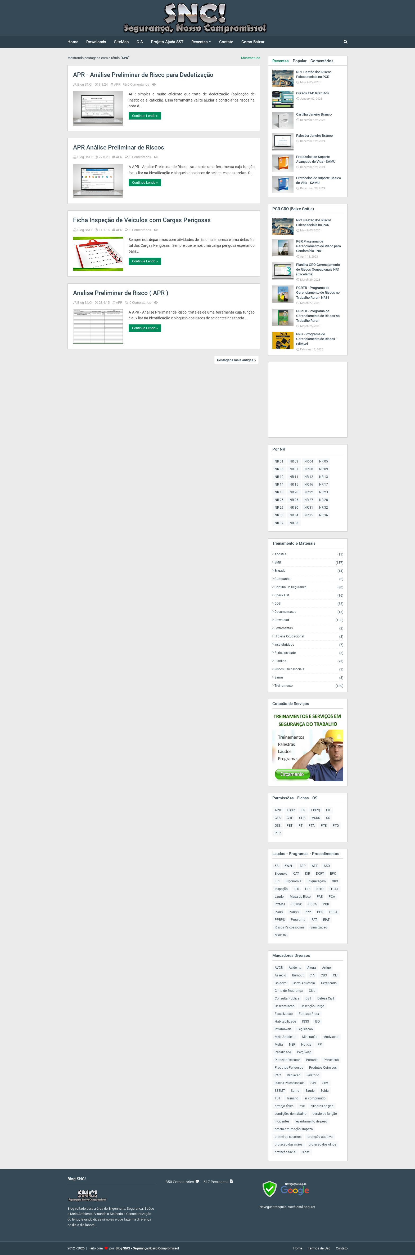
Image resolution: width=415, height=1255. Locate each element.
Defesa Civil (325, 998)
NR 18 (279, 492)
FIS (303, 810)
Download (308, 620)
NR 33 (279, 515)
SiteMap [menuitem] (121, 41)
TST (277, 1098)
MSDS (316, 818)
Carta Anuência (304, 983)
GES (278, 818)
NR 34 (294, 515)
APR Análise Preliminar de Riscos (118, 147)
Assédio (280, 975)
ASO (327, 866)
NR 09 (323, 469)
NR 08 (308, 469)
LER (296, 889)
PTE (324, 825)
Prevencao (331, 1060)
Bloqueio (281, 873)
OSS (278, 825)
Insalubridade (308, 645)
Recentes (280, 61)
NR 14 (279, 484)
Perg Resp (304, 1052)
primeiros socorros (288, 1137)
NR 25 (279, 500)
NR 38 (294, 523)
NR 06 (279, 469)
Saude (309, 1091)
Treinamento (308, 686)
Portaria (312, 1060)
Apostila (308, 554)
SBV (325, 1083)
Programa (298, 920)
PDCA (312, 904)
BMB (308, 563)
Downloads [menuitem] (96, 41)
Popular (299, 61)
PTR (278, 833)
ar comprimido (315, 1098)
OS (328, 818)
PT (301, 825)
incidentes (282, 1121)
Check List (308, 595)
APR (117, 84)
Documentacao (308, 612)
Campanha (308, 579)
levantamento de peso (311, 1121)
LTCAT (334, 889)
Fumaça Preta (309, 1014)
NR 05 (323, 461)
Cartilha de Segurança (308, 587)
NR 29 (279, 507)
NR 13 (323, 477)
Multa (279, 1044)
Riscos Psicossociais (308, 669)
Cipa (312, 991)
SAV (313, 1083)
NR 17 (323, 484)
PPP (308, 912)
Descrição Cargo (312, 1006)
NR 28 (323, 500)
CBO (324, 975)
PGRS (279, 912)
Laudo (279, 897)
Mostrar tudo (250, 58)
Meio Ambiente (285, 1037)
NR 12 (308, 477)
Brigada (308, 571)
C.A (312, 975)
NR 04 (308, 461)
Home (297, 1248)
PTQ (336, 825)
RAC (278, 1075)
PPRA (333, 912)
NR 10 (279, 477)
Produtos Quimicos (323, 1067)
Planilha (308, 661)
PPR (320, 912)
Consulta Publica (287, 998)
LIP (307, 889)
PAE (320, 897)
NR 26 (294, 500)
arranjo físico (284, 1106)
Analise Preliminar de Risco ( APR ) (120, 293)
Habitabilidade (285, 1021)
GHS (302, 818)
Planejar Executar (287, 1060)
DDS (308, 604)
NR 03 (294, 461)
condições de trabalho (290, 1114)
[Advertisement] (305, 399)
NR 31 (308, 507)
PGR (326, 904)
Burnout (298, 975)
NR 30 (294, 507)
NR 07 (294, 469)
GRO (335, 881)
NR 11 (294, 477)
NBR (292, 1044)
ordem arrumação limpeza (294, 1129)
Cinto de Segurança (289, 991)
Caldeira (281, 983)
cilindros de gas (322, 1106)
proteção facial (285, 1152)
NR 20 (294, 492)
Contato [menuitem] (226, 41)
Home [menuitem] (72, 41)
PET (289, 825)
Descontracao (285, 1006)
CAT (296, 873)
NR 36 (323, 515)
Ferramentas (308, 628)
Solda (325, 1091)
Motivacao (331, 1037)
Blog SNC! (84, 84)
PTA (312, 825)
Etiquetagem (317, 881)
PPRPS (280, 920)
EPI (277, 881)
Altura (311, 968)
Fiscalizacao (284, 1014)
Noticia (306, 1044)
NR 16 (308, 484)
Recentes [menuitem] (199, 41)
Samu (308, 678)
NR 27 (308, 500)
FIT (328, 810)
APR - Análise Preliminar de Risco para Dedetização (143, 74)
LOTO (319, 889)
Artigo (326, 968)
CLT (335, 975)
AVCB (279, 968)
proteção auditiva (320, 1137)
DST (308, 998)
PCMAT (280, 904)
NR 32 (323, 507)
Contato (342, 1248)
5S (276, 866)
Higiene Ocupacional (308, 636)
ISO (317, 1021)
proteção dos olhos (322, 1144)
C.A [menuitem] (140, 41)
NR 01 (279, 461)
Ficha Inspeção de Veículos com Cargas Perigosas (142, 220)
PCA (332, 897)
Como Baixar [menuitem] (252, 41)
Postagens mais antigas (235, 360)
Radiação (293, 1075)
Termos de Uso (319, 1248)
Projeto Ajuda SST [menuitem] (167, 41)
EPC (333, 873)
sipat (305, 1152)
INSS (305, 1021)
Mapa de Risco (300, 897)
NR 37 (279, 523)
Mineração (309, 1037)
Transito (292, 1098)
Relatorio (312, 1075)
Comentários (321, 61)
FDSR (291, 810)
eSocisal (281, 935)
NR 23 (323, 492)
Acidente (295, 968)
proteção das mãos (289, 1144)
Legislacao (305, 1029)
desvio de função (325, 1114)
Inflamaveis (283, 1029)
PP (320, 1044)
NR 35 (308, 515)
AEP (303, 866)
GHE (290, 818)
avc (302, 1106)
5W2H (289, 866)
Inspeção (281, 889)
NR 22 (308, 492)
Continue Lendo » (145, 116)
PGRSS (294, 912)
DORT (320, 873)
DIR (307, 873)
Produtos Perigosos (289, 1067)
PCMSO (296, 904)
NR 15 (294, 484)
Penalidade (283, 1052)
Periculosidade (308, 653)
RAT (314, 920)
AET (315, 866)
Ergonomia (293, 881)
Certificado (329, 983)
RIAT (326, 920)
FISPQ (315, 810)
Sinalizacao (318, 927)
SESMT (280, 1091)
